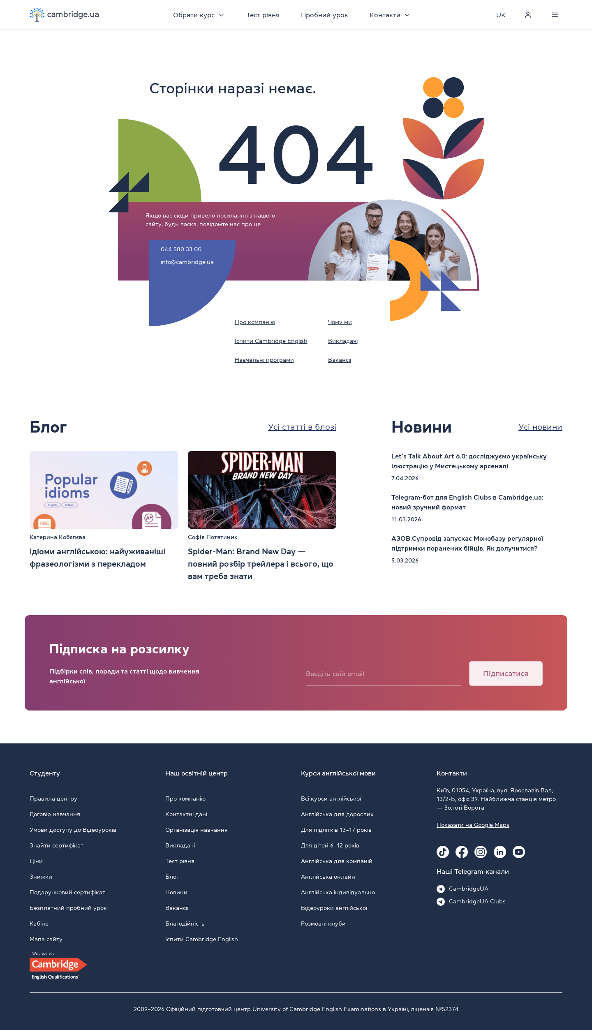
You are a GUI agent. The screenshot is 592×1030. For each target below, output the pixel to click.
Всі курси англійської (331, 798)
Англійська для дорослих (337, 814)
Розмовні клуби (323, 923)
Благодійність (185, 923)
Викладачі (343, 341)
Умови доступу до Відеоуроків (73, 830)
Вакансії (339, 360)
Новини (176, 892)
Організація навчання (196, 830)
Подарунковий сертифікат (67, 892)
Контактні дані (186, 814)
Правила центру (53, 798)
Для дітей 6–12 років (330, 845)
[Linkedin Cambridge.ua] (500, 852)
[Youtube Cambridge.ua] (519, 852)
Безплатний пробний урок (68, 908)
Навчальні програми (264, 360)
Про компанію (255, 322)
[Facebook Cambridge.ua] (462, 852)
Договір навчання (55, 814)
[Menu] (555, 14)
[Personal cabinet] (527, 14)
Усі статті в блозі (302, 427)
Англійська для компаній (336, 861)
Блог (172, 877)
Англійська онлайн (328, 877)
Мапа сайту (46, 939)
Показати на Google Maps (473, 825)
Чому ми (340, 322)
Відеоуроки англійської (334, 908)
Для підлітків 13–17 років (336, 830)
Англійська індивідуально (338, 892)
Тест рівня (263, 15)
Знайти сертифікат (56, 845)
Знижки (41, 877)
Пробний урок (324, 15)
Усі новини (540, 427)
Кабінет (40, 923)
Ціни (36, 861)
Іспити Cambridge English (271, 341)
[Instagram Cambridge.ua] (480, 852)
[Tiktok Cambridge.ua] (443, 852)
